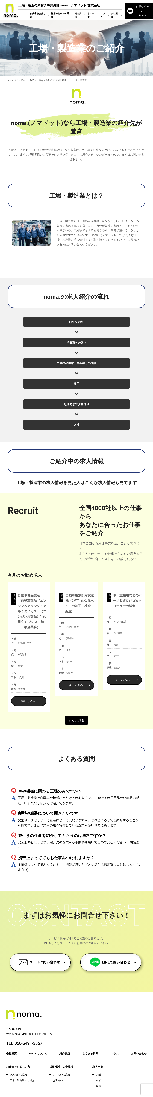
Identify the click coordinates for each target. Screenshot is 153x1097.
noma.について (38, 1053)
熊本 (110, 597)
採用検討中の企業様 (60, 15)
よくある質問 (90, 1053)
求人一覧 (90, 15)
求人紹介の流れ (18, 1074)
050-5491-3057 (28, 1043)
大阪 (98, 1074)
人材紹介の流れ (61, 1074)
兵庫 (98, 1086)
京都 (98, 1080)
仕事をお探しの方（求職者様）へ (53, 80)
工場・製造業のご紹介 (22, 1080)
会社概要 (114, 15)
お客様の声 (59, 1080)
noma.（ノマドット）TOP (21, 80)
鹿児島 (14, 599)
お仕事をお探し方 (38, 15)
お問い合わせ (139, 1053)
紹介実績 (78, 15)
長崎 (62, 597)
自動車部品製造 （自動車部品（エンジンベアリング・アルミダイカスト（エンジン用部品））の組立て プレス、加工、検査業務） (32, 611)
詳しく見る (32, 701)
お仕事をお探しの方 (18, 1066)
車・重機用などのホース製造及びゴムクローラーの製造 (127, 600)
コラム (102, 15)
